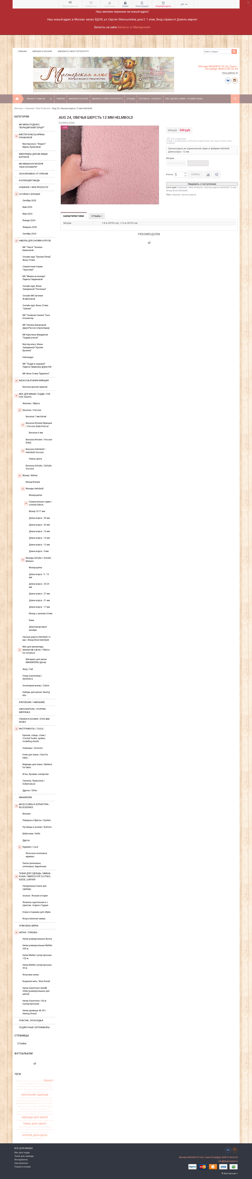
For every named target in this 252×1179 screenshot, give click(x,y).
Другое (26, 840)
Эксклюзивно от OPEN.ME (33, 174)
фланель (49, 1129)
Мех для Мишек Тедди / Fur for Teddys (32, 395)
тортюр (33, 1129)
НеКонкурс (28, 357)
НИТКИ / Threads (25, 932)
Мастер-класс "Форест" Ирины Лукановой (34, 145)
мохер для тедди (45, 1106)
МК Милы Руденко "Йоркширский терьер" (31, 126)
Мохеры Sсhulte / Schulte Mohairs (36, 559)
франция (29, 1132)
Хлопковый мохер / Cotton (36, 685)
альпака (34, 1081)
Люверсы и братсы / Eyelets (37, 820)
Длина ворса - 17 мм (39, 607)
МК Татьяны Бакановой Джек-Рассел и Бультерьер (36, 326)
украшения (41, 1129)
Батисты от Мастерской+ (134, 27)
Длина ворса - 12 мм (39, 544)
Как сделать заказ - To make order (184, 99)
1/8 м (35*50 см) (176, 163)
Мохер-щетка (35, 495)
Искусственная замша (34, 918)
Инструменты (21, 1159)
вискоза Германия (43, 1084)
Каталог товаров (39, 99)
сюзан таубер (37, 1120)
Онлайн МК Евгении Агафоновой (33, 297)
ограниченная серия (44, 1114)
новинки (32, 1114)
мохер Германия (30, 1103)
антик (40, 1081)
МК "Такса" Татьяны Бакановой (32, 248)
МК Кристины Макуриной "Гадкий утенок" (35, 336)
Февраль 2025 (30, 227)
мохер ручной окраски (29, 1109)
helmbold (19, 1081)
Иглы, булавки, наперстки (36, 774)
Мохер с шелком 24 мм (40, 613)
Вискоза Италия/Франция (31, 381)
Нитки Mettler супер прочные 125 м (37, 956)
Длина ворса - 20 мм (39, 525)
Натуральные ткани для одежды (34, 887)
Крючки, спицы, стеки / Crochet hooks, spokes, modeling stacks (34, 738)
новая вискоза (22, 1114)
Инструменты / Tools (28, 729)
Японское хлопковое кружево (36, 855)
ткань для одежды (44, 1127)
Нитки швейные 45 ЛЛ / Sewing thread (34, 1012)
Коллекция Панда (29, 180)
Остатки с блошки (27, 194)
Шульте (27, 1081)
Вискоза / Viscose (29, 410)
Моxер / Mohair (28, 476)
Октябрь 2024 (29, 233)
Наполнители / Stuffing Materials (32, 710)
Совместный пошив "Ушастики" (33, 268)
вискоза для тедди (24, 1089)
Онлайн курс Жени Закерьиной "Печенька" (34, 287)
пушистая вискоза (23, 1120)
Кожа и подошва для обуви (37, 912)
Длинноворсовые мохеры (38, 628)
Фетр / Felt (28, 669)
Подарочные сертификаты (34, 1027)
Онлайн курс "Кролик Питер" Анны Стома (37, 258)
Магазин (18, 108)
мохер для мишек (45, 1103)
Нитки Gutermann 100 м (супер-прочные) (34, 1002)
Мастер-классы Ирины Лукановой (29, 136)
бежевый (22, 1084)
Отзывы (130, 99)
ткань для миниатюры (27, 1127)
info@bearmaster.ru (228, 1161)
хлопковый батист (40, 1132)
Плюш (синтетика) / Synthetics (32, 677)
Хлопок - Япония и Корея (35, 895)
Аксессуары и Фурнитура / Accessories (31, 806)
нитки (49, 1111)
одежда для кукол (34, 1117)
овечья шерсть (188, 194)
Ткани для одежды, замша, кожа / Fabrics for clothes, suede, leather (32, 876)
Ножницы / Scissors (33, 748)
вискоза (31, 1084)
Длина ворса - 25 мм (39, 518)
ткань (51, 1120)
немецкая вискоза (24, 1111)
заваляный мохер (45, 1089)
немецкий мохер (40, 1111)
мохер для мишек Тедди (27, 1106)
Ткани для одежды (24, 1156)
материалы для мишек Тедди (28, 1101)
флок (23, 1132)
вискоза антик (24, 1086)
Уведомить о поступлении (202, 184)
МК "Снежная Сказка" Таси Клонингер (36, 316)
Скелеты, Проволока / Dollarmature (34, 782)
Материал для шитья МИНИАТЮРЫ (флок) (36, 661)
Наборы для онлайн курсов (32, 241)
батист (49, 1080)
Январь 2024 (29, 220)
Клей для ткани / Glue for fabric (35, 756)
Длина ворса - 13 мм (39, 538)
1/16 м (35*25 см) (198, 163)
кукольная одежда (34, 1094)
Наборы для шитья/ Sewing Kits (36, 693)
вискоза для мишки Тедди (41, 1086)
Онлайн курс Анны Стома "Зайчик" (35, 307)
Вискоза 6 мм (36, 432)
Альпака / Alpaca (31, 403)
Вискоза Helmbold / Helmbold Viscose (33, 450)
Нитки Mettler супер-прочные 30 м (37, 966)
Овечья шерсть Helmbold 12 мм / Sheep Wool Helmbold (37, 638)
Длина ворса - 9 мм (39, 551)
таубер (45, 1120)
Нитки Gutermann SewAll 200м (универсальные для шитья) (36, 991)
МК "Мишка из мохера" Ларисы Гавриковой (34, 278)
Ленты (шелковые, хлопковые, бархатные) (34, 865)
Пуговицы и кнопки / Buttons (37, 827)
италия (28, 1092)
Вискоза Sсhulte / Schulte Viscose (39, 467)
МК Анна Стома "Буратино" (36, 373)
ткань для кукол (34, 1123)
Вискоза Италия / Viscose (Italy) (39, 441)
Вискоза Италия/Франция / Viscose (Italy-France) (36, 424)
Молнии (27, 814)
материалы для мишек (43, 1098)
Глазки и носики (22, 1167)
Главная (22, 51)
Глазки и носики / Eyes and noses (34, 720)
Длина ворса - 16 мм (39, 531)
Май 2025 (27, 207)
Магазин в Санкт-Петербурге (73, 51)
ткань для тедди (22, 1129)
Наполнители (21, 1163)
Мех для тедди (22, 1152)
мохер (19, 1103)
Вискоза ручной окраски (35, 387)
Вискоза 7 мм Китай (36, 416)
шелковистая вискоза (35, 1138)
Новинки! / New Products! (37, 108)
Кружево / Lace (28, 847)
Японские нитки (31, 974)
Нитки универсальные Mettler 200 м (37, 947)
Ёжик (31, 620)
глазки (35, 1089)
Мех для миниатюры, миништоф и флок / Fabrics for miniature (34, 649)
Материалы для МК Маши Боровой (33, 155)
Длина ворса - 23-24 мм (39, 585)
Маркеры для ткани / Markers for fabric (37, 766)
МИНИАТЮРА (25, 797)
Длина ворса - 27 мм (39, 593)
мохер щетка (44, 1109)
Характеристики (73, 216)
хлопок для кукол (34, 1135)
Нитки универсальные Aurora (37, 939)
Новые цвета (35, 459)
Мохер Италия (33, 482)
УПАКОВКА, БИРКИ (28, 925)
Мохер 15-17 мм (37, 511)
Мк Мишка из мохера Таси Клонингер (31, 165)
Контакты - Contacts (150, 99)
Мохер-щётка (35, 567)
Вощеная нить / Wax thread (36, 981)
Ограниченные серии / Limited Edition (38, 503)
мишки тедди (47, 1101)
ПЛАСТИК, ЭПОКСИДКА (31, 1020)
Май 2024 (27, 214)
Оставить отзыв (67, 122)
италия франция (38, 1092)
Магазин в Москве (42, 51)
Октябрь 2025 (29, 200)
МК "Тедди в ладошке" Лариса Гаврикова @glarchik (37, 365)
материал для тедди (25, 1098)
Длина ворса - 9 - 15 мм (39, 576)
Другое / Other (30, 790)
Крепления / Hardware (32, 702)
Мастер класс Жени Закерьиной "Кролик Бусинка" (33, 347)
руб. (184, 4)
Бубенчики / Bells (31, 833)
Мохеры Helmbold (32, 489)
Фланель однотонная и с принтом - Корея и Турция (35, 904)
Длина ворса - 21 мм (39, 600)
